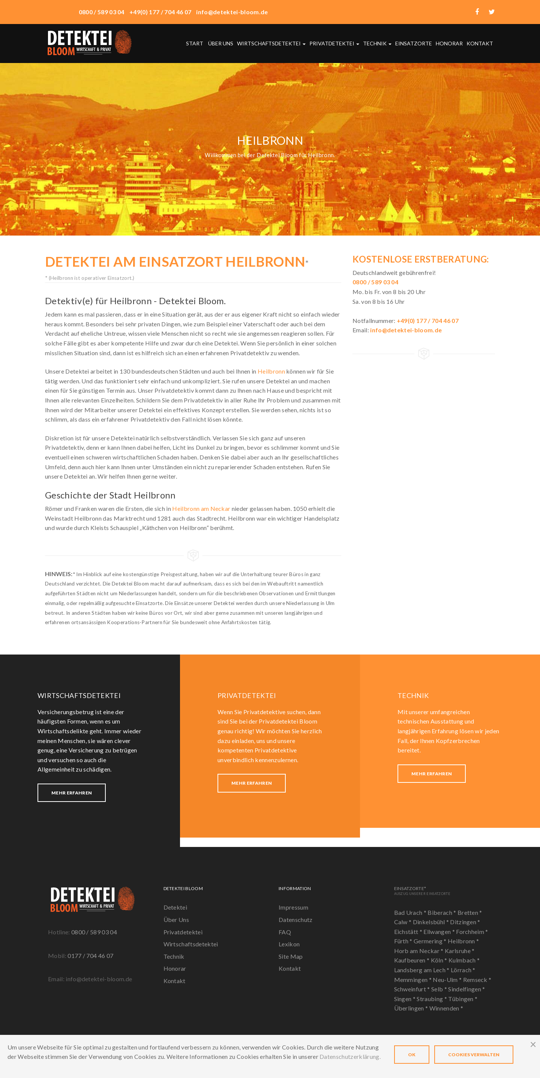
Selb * (439, 988)
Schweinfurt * (412, 988)
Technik (377, 43)
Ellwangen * (439, 931)
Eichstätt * (409, 931)
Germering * (431, 940)
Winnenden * (446, 1008)
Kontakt (479, 43)
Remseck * (477, 979)
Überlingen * (411, 1008)
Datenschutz (296, 919)
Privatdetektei (334, 43)
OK (412, 1054)
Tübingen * (462, 998)
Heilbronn (271, 371)
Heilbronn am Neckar (201, 508)
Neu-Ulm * (448, 979)
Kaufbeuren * (412, 960)
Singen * (405, 998)
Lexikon (289, 943)
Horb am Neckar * (419, 950)
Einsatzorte (413, 43)
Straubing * (432, 998)
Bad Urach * (411, 912)
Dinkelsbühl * (431, 921)
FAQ (285, 931)
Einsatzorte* (422, 891)
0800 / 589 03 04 (94, 931)
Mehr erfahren (71, 793)
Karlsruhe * (460, 950)
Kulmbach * (464, 960)
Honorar (449, 43)
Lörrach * (463, 969)
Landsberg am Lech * (422, 969)
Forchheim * (472, 931)
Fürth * (404, 940)
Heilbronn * (463, 940)
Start (194, 43)
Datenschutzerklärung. (350, 1056)
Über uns (220, 43)
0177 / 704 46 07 (90, 955)
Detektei (176, 907)
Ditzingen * (465, 921)
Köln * (439, 960)
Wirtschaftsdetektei (271, 43)
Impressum (293, 907)
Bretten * (470, 912)
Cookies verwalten (474, 1054)
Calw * (403, 921)
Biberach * (443, 912)
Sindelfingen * (466, 988)
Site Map (291, 956)
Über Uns (176, 919)
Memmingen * (413, 979)
